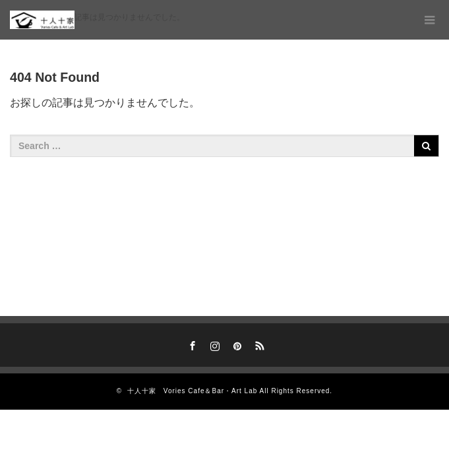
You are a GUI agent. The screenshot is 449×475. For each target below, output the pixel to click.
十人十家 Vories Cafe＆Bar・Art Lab (192, 391)
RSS (258, 344)
